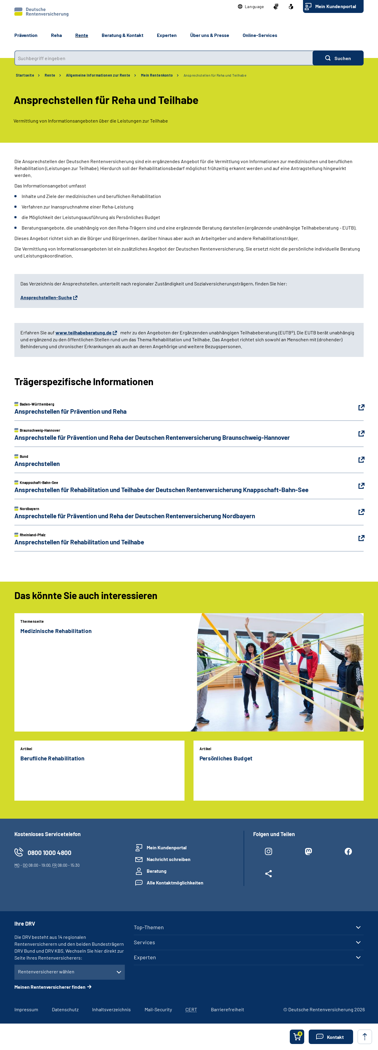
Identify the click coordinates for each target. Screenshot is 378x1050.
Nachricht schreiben (168, 859)
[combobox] (163, 57)
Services (144, 942)
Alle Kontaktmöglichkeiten (175, 882)
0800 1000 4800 (49, 852)
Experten (145, 957)
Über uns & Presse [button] (209, 35)
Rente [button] (81, 35)
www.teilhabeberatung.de (84, 332)
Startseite (25, 75)
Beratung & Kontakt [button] (122, 35)
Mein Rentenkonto (157, 75)
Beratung (156, 871)
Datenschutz (65, 1009)
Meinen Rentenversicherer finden (50, 987)
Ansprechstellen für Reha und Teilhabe (215, 75)
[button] (251, 6)
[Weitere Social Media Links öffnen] (268, 875)
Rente (50, 75)
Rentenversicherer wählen (46, 971)
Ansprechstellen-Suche (46, 297)
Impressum (26, 1009)
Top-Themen (149, 927)
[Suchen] (338, 57)
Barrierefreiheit (227, 1009)
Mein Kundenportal (335, 6)
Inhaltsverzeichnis (111, 1009)
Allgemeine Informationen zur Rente (98, 75)
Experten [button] (167, 35)
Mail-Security (158, 1009)
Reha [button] (56, 35)
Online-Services (260, 35)
